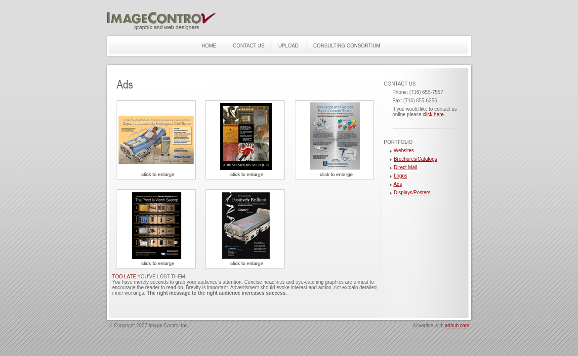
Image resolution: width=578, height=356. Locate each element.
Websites (404, 150)
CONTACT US (248, 45)
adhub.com (457, 325)
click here (433, 114)
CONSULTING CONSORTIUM (346, 45)
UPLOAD (288, 45)
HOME (209, 45)
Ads (397, 184)
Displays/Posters (412, 192)
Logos (400, 175)
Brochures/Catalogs (415, 159)
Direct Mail (405, 167)
